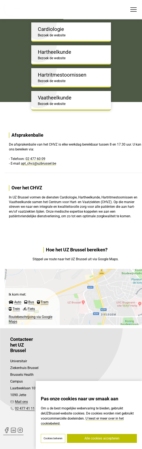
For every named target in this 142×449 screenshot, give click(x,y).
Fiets (31, 309)
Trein (16, 309)
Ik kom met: (17, 294)
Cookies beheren (53, 438)
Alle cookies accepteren (101, 438)
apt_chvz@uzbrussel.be (38, 163)
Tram (44, 302)
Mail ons (21, 402)
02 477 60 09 (35, 159)
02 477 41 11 (25, 408)
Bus (31, 302)
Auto (17, 302)
